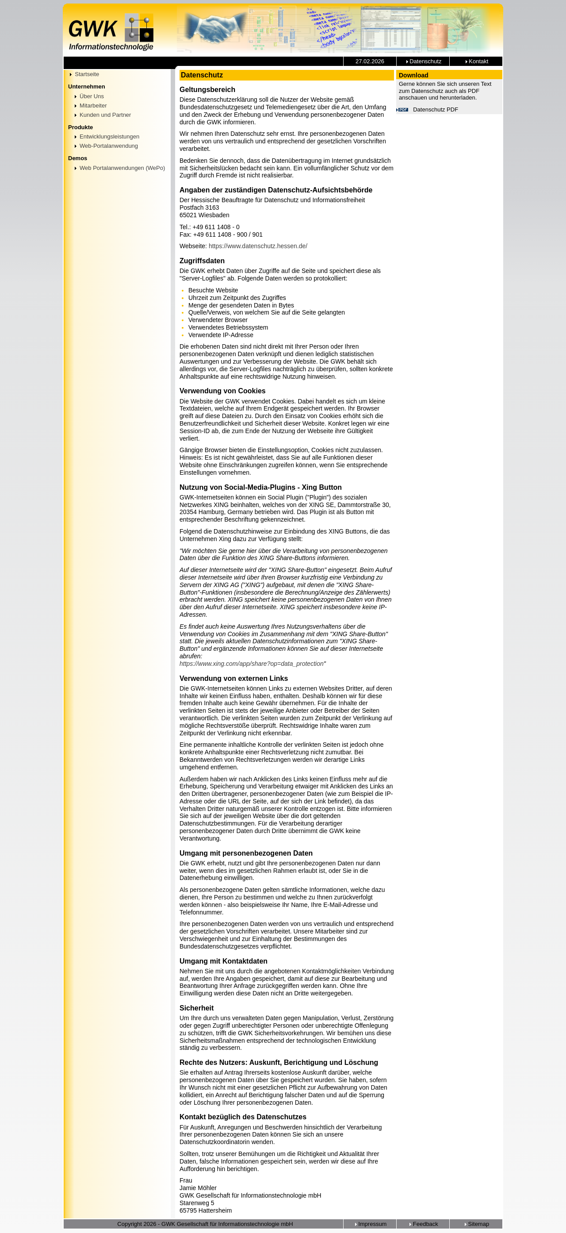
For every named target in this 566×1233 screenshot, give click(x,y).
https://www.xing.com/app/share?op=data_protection (252, 663)
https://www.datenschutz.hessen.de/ (258, 246)
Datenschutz (423, 61)
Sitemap (476, 1224)
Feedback (423, 1224)
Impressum (370, 1224)
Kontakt (476, 61)
